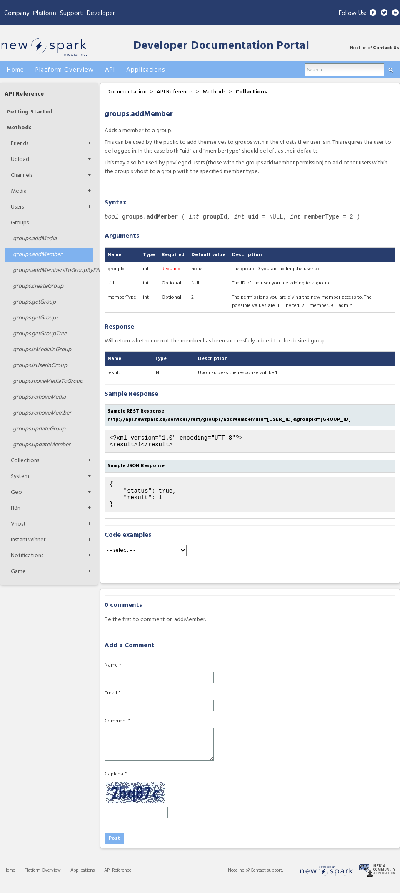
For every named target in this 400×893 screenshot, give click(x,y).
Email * (112, 701)
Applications (82, 878)
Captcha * (116, 781)
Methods (19, 128)
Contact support (266, 878)
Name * (113, 673)
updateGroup (39, 429)
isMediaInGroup (42, 350)
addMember (37, 254)
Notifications (27, 556)
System (20, 476)
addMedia (35, 239)
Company (16, 13)
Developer (101, 13)
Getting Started (29, 112)
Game (18, 571)
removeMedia (39, 397)
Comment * (117, 728)
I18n (15, 508)
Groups (20, 223)
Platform (44, 12)
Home (9, 878)
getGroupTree (40, 334)
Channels (21, 175)
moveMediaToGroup (48, 381)
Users (17, 207)
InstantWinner (28, 540)
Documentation (127, 92)
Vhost (18, 524)
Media (19, 191)
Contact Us (386, 48)
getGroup (34, 302)
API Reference (24, 94)
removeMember (42, 413)
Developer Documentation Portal (221, 46)
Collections (25, 460)
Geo (16, 492)
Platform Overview (43, 878)
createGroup (38, 286)
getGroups (35, 318)
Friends (19, 143)
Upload (20, 159)
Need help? (239, 878)
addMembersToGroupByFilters (53, 270)
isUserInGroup (40, 365)
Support (71, 13)
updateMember (41, 445)
